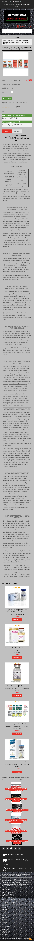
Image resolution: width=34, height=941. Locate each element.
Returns (4, 907)
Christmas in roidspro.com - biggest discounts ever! (16, 831)
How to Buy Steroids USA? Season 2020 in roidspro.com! (16, 821)
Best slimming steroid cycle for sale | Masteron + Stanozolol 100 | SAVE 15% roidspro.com (17, 726)
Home (4, 40)
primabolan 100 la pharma (19, 780)
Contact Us (5, 906)
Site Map (4, 909)
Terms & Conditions (8, 897)
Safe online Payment (8, 896)
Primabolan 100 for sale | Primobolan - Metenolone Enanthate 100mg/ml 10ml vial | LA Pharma (16, 42)
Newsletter (5, 934)
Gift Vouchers (6, 919)
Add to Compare (22, 103)
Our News (5, 917)
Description (7, 131)
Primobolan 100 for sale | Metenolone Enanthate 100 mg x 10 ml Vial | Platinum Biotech (17, 764)
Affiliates (4, 921)
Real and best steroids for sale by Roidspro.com (16, 938)
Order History (6, 931)
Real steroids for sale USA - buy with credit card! (16, 800)
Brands (4, 916)
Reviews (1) (17, 131)
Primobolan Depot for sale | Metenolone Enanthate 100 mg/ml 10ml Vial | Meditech (17, 650)
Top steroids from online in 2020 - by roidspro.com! (17, 810)
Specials (4, 923)
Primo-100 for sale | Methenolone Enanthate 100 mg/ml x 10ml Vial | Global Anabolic (17, 688)
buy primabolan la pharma (13, 778)
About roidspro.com (8, 892)
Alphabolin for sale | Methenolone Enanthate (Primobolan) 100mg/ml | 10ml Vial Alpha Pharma (17, 612)
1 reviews (13, 107)
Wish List (4, 933)
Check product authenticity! (10, 899)
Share (3, 111)
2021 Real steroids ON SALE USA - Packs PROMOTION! (16, 789)
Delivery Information (8, 894)
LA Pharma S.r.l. (15, 80)
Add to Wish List (8, 103)
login (20, 4)
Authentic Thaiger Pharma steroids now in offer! (17, 842)
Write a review (21, 107)
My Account (5, 929)
